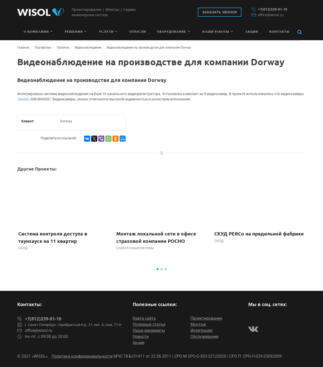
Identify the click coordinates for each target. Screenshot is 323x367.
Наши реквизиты (149, 330)
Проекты (63, 47)
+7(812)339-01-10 (269, 9)
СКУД (23, 248)
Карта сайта (144, 318)
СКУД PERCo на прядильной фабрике (259, 233)
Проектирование (206, 318)
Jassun (23, 99)
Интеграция (202, 330)
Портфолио (43, 47)
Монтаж (198, 324)
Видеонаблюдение (88, 47)
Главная (23, 47)
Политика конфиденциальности (82, 356)
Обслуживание (204, 336)
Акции (138, 342)
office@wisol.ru (268, 14)
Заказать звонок (219, 12)
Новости (141, 336)
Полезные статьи (149, 324)
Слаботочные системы (135, 248)
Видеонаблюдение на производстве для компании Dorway (149, 47)
